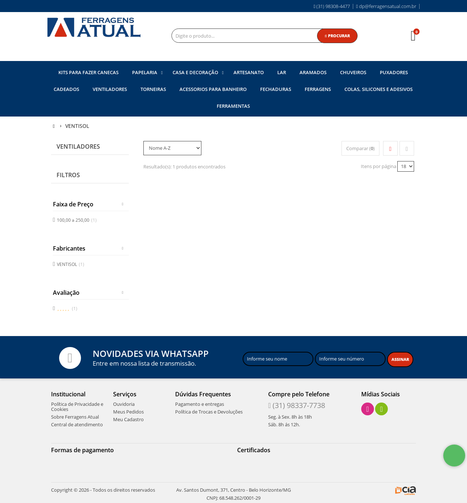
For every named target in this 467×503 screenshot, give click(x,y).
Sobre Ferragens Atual (75, 416)
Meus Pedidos (128, 411)
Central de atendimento (77, 423)
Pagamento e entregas (199, 403)
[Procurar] (337, 35)
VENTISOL (70, 263)
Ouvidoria (124, 403)
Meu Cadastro (128, 418)
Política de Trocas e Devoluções (209, 411)
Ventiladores (78, 146)
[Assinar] (400, 358)
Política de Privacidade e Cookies (77, 406)
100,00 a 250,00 (77, 219)
